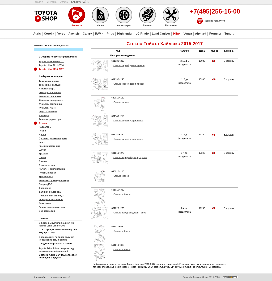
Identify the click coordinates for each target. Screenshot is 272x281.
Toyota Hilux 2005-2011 (51, 61)
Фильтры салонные (50, 96)
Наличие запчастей (60, 277)
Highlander (125, 33)
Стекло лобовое (121, 194)
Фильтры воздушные (51, 100)
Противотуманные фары (53, 138)
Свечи (42, 157)
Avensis (74, 33)
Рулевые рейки (47, 172)
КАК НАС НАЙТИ (80, 2)
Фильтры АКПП (47, 107)
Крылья (43, 153)
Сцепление (45, 188)
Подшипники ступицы (51, 195)
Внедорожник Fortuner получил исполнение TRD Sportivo (56, 238)
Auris (37, 33)
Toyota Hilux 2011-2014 (51, 65)
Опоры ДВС (45, 184)
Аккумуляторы (47, 165)
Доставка (51, 2)
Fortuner (215, 33)
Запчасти (76, 15)
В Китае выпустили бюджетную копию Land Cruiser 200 (56, 224)
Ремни (42, 130)
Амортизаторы (47, 88)
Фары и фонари (48, 111)
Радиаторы (45, 127)
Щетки (42, 149)
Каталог (147, 15)
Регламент (171, 15)
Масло (100, 15)
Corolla (49, 33)
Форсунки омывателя (51, 199)
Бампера (44, 115)
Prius (110, 33)
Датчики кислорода (50, 192)
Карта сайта (40, 277)
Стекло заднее (121, 102)
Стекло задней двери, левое (128, 120)
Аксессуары (124, 15)
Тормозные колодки (50, 85)
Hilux (176, 33)
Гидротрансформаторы (52, 207)
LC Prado (142, 33)
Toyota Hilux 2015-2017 (51, 69)
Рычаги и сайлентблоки (52, 169)
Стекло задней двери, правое (128, 65)
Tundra (229, 33)
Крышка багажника (49, 146)
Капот (42, 142)
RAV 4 (99, 33)
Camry (87, 33)
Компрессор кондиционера (54, 180)
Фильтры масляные (50, 92)
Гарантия (38, 2)
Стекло (43, 123)
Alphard (200, 33)
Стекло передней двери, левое (129, 212)
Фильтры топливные (50, 104)
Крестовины (46, 176)
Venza (188, 33)
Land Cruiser (161, 33)
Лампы (43, 161)
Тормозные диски (49, 81)
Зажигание (45, 203)
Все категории (47, 211)
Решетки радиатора (50, 119)
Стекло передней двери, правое (130, 157)
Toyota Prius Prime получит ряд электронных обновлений (56, 249)
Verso (61, 33)
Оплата (64, 2)
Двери (42, 134)
